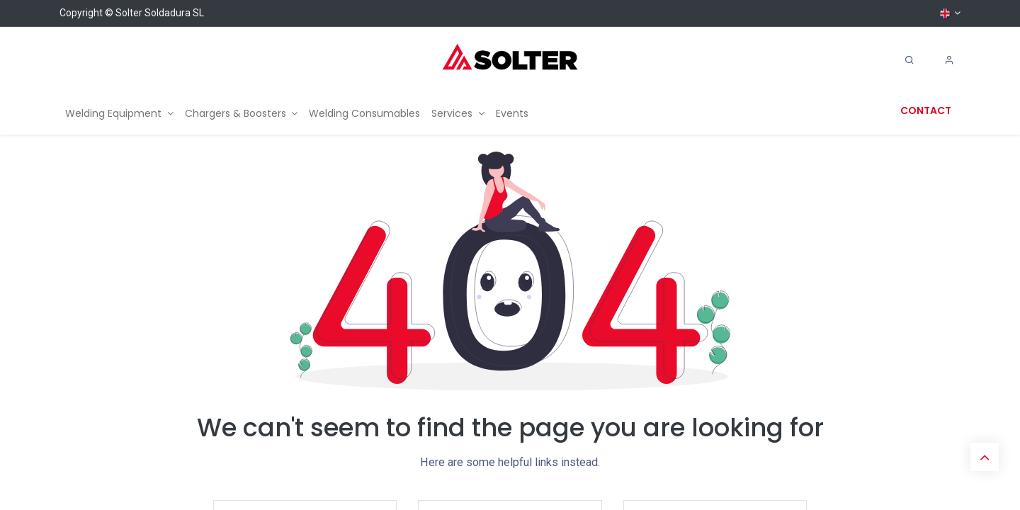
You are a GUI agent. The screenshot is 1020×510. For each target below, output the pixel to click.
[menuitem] (119, 114)
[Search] (909, 60)
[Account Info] (949, 60)
